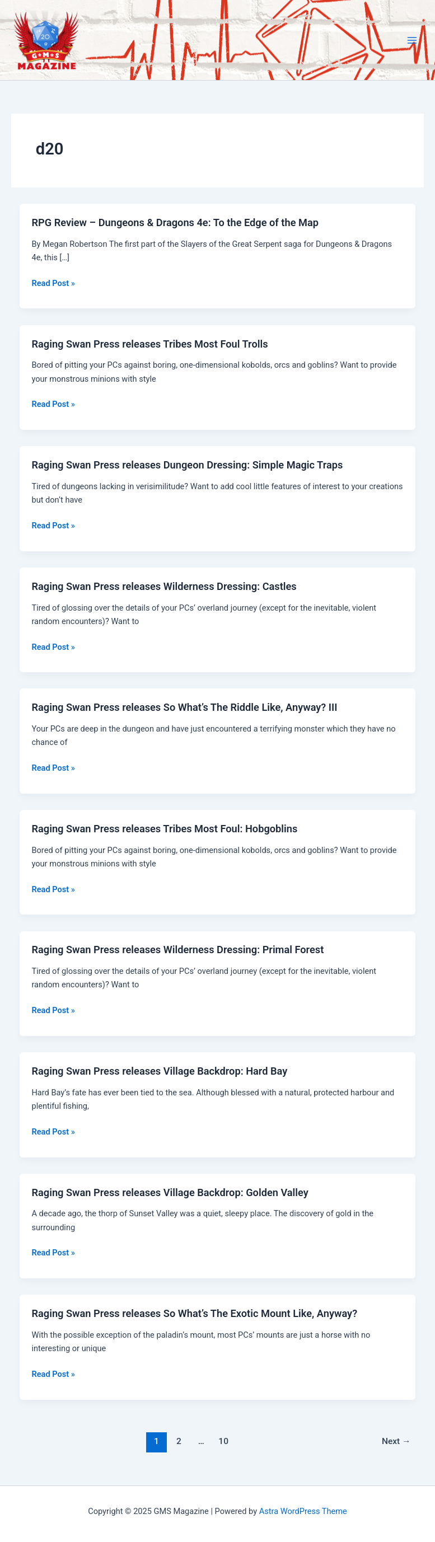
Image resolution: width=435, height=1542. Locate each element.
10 (223, 1441)
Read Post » (52, 283)
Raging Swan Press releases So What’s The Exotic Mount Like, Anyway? (194, 1313)
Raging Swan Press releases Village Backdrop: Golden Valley (169, 1192)
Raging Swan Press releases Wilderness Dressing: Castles (163, 586)
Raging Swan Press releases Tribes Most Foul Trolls (149, 344)
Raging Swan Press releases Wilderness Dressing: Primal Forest (177, 949)
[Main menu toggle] (412, 40)
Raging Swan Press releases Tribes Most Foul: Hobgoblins (164, 829)
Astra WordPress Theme (303, 1511)
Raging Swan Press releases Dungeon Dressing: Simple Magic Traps (187, 465)
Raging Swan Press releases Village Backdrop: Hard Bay (159, 1071)
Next (396, 1441)
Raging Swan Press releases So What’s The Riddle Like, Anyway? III (184, 707)
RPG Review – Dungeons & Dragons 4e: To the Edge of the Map (175, 222)
